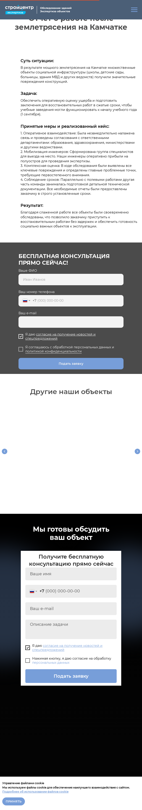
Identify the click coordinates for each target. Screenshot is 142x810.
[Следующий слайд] (137, 450)
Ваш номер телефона (36, 292)
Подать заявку (71, 364)
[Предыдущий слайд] (4, 450)
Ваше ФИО (27, 271)
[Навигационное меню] (134, 10)
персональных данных (50, 659)
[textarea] (71, 625)
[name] (71, 570)
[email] (71, 605)
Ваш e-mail (27, 313)
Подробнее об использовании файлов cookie (35, 791)
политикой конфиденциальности (53, 351)
